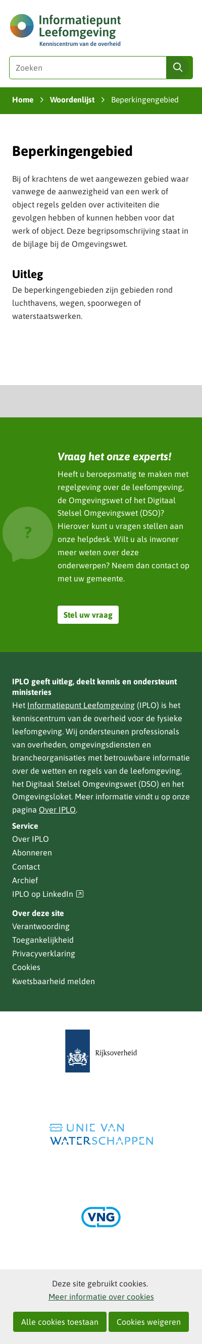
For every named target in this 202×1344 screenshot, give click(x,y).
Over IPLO (57, 809)
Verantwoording (41, 926)
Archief (25, 880)
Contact (26, 866)
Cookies (26, 967)
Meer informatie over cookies (101, 1296)
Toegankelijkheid (43, 939)
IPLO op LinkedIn (48, 894)
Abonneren (32, 852)
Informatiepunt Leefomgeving (81, 705)
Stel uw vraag (88, 614)
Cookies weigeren (149, 1321)
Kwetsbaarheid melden (53, 981)
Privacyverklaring (43, 953)
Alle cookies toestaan (59, 1321)
